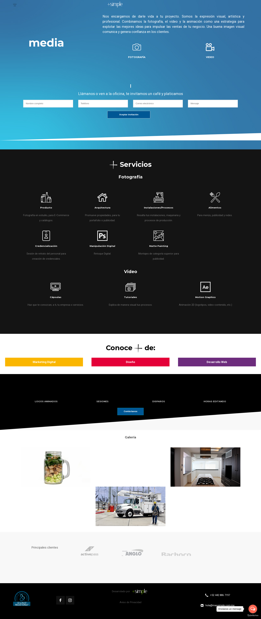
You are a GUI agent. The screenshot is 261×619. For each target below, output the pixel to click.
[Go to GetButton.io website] (252, 615)
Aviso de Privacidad (130, 602)
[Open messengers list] (253, 609)
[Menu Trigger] (15, 4)
